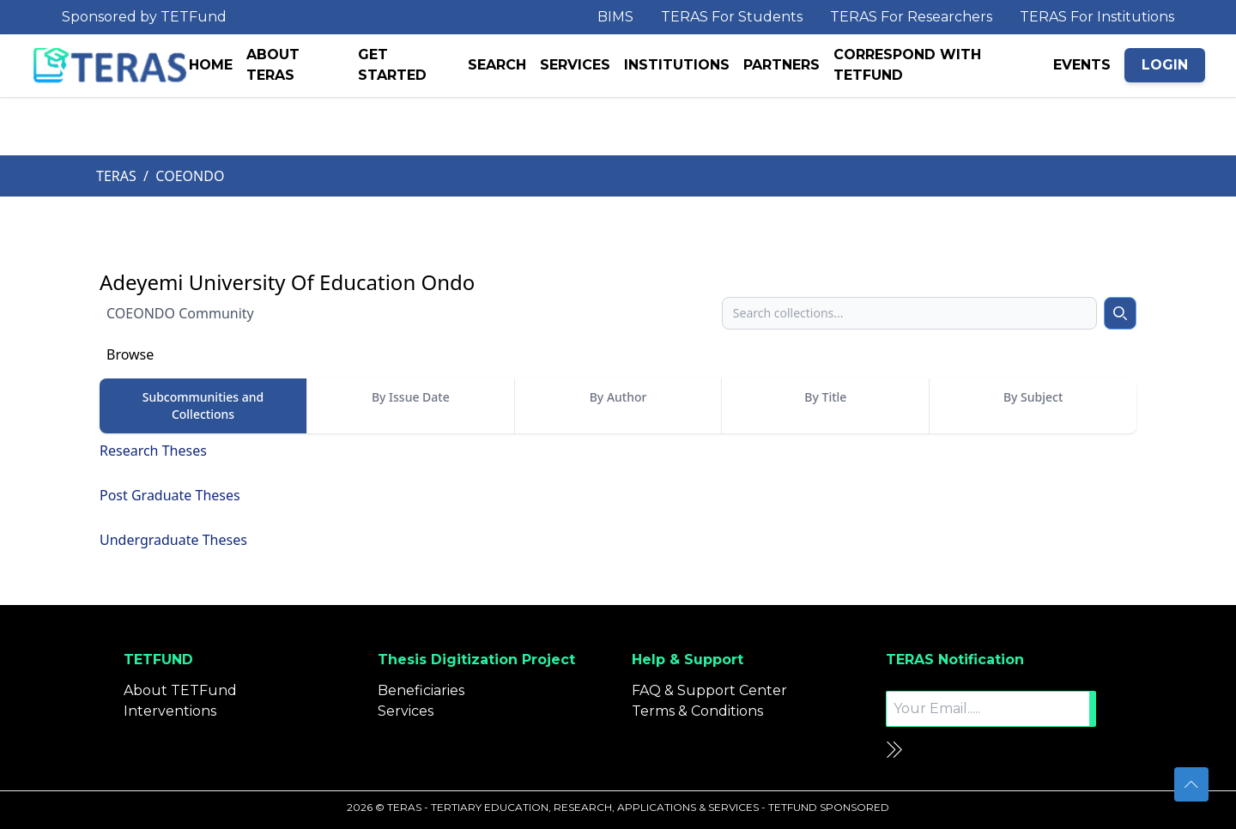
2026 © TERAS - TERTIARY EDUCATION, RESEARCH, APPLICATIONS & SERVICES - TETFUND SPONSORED (618, 807)
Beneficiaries (421, 690)
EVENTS (1082, 65)
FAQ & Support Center (709, 690)
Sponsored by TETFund (144, 17)
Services (405, 711)
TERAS (116, 175)
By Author (618, 397)
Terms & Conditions (697, 711)
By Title (825, 397)
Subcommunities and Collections (203, 405)
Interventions (170, 711)
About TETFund (180, 690)
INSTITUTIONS (677, 65)
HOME (211, 65)
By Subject (1033, 397)
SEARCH (497, 65)
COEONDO (189, 175)
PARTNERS (781, 65)
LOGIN (1165, 65)
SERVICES (575, 65)
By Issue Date (411, 397)
